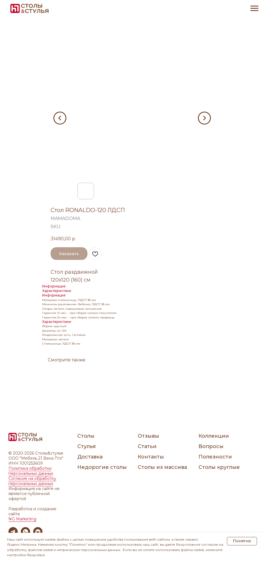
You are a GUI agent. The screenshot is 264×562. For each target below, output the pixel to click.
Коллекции (213, 436)
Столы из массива (162, 467)
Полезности (215, 457)
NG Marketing (22, 518)
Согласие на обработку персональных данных (32, 481)
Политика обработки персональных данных (30, 471)
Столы (85, 436)
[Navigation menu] (254, 8)
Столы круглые (219, 467)
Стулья (86, 446)
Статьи (147, 446)
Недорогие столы (102, 467)
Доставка (90, 457)
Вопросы (211, 446)
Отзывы (148, 436)
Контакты (151, 457)
